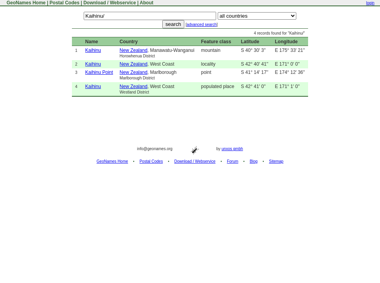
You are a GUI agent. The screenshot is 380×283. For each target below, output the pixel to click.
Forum (232, 161)
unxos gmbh (232, 149)
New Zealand (133, 50)
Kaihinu (93, 50)
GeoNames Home (25, 3)
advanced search (202, 24)
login (370, 3)
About (147, 3)
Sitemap (276, 161)
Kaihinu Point (99, 72)
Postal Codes (64, 3)
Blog (253, 161)
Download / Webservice (109, 3)
